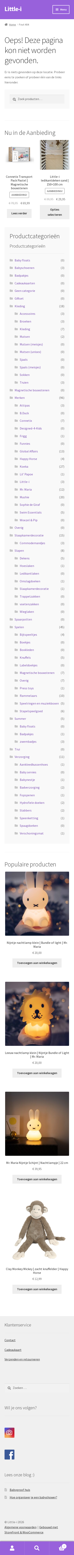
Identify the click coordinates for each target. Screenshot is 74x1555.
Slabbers (26, 810)
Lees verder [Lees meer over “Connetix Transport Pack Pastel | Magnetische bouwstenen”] (19, 213)
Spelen (19, 627)
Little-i (13, 9)
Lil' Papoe (26, 474)
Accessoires (27, 314)
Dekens (25, 558)
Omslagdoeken (30, 581)
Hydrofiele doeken (32, 803)
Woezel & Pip (28, 520)
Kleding (20, 306)
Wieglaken (27, 612)
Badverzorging (30, 787)
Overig (19, 528)
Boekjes (25, 642)
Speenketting (29, 818)
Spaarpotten (23, 619)
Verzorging (22, 757)
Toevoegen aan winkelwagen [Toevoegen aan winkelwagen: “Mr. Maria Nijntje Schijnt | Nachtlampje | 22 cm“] (37, 1179)
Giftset (19, 298)
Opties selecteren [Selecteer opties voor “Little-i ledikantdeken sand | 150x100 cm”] (55, 212)
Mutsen (25, 337)
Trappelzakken (30, 596)
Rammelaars (28, 696)
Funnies (25, 444)
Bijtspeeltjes (28, 635)
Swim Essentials (31, 512)
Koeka (24, 466)
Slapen (19, 550)
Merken (20, 398)
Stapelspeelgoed (31, 711)
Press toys (27, 688)
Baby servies (28, 772)
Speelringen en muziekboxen (39, 703)
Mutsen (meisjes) (31, 344)
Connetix (26, 421)
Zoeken (37, 1548)
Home (12, 24)
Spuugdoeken (29, 826)
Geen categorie (25, 291)
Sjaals (24, 359)
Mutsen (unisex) (30, 352)
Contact (10, 1340)
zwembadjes (28, 741)
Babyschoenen (24, 268)
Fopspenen (27, 795)
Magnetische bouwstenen (32, 390)
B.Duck (24, 413)
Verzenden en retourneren (22, 1359)
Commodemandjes (32, 543)
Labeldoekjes (28, 665)
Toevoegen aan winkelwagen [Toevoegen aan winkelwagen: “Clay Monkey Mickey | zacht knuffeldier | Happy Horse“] (37, 1289)
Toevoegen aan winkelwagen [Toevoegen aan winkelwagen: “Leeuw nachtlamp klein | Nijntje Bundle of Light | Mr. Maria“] (37, 1073)
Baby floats (22, 260)
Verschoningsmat (32, 833)
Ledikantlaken (29, 573)
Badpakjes (21, 275)
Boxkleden (27, 650)
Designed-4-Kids (31, 428)
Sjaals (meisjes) (30, 367)
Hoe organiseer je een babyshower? (33, 1497)
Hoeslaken (27, 566)
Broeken (25, 321)
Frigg (23, 436)
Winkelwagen (58, 1545)
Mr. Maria (26, 489)
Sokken (25, 375)
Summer (20, 719)
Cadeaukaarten (25, 283)
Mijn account (12, 1548)
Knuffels (25, 657)
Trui (17, 749)
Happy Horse (28, 459)
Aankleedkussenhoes (34, 764)
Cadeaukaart (13, 1350)
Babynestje (27, 780)
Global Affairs (29, 451)
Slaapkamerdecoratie (29, 535)
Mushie (24, 497)
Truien (24, 382)
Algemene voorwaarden (21, 1527)
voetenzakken (29, 604)
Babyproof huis (20, 1490)
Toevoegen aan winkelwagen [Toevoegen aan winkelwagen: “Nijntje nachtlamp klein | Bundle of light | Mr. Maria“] (37, 963)
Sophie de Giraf (30, 505)
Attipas (25, 405)
